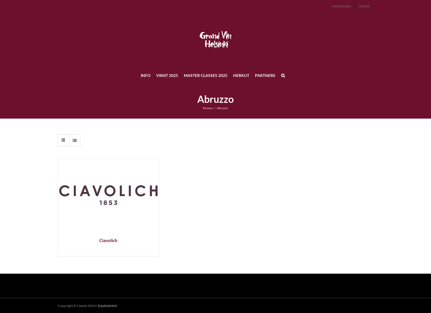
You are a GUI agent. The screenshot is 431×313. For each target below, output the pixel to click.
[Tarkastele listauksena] (74, 140)
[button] (283, 75)
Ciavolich (108, 240)
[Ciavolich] (108, 161)
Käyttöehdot (107, 306)
